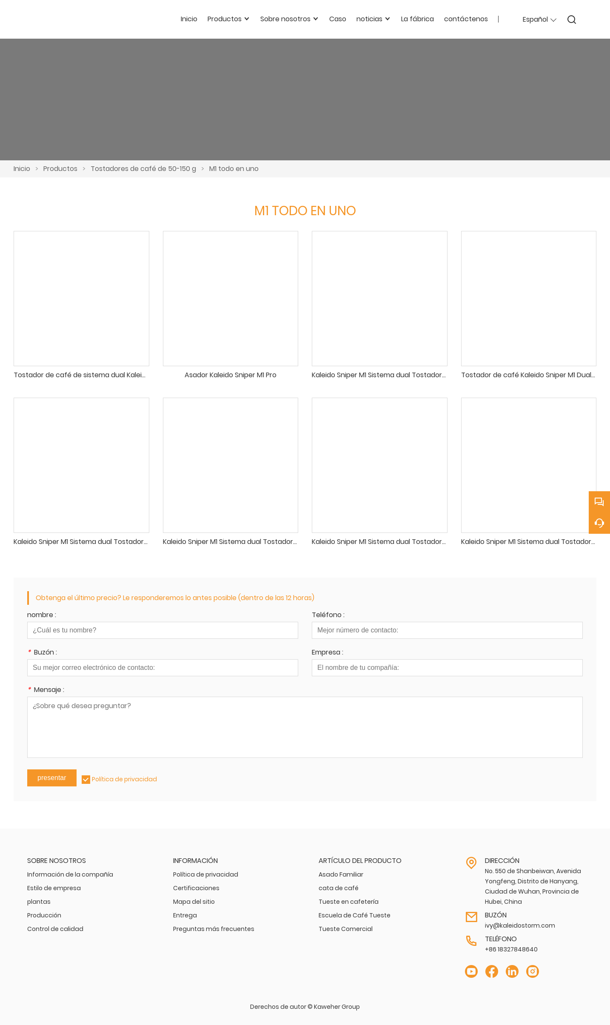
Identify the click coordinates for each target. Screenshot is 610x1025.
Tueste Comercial (346, 929)
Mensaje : (45, 690)
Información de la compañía (70, 874)
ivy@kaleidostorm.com (520, 925)
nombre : (41, 616)
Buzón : (42, 653)
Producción (44, 915)
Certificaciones (196, 888)
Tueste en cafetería (349, 901)
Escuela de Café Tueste (355, 915)
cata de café (339, 888)
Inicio (22, 169)
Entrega (185, 915)
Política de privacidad (124, 779)
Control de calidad (55, 929)
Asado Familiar (341, 874)
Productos (60, 169)
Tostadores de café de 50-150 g (143, 169)
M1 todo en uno (234, 169)
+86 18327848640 (511, 949)
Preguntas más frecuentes (213, 929)
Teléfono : (328, 616)
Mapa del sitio (194, 901)
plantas (39, 901)
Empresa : (327, 653)
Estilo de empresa (54, 888)
